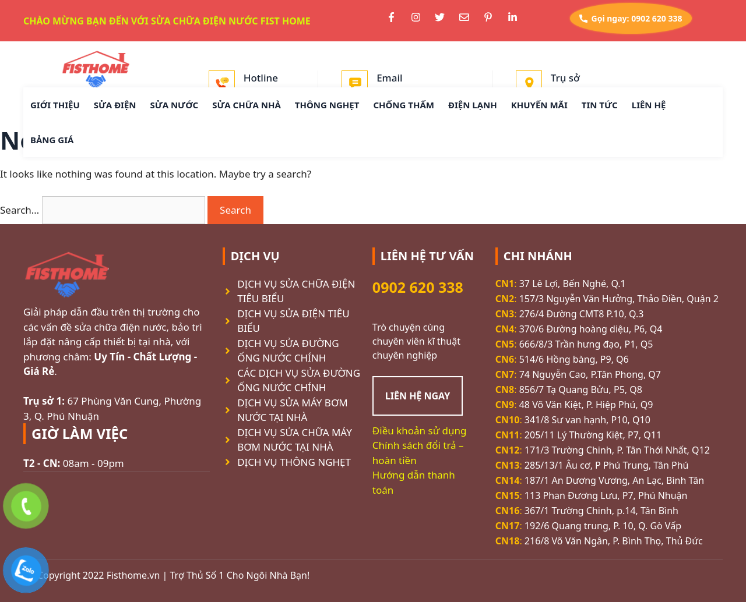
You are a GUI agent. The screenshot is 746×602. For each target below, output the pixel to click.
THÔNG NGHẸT (327, 105)
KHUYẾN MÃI (539, 105)
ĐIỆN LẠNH (472, 105)
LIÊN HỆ (649, 105)
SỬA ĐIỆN (115, 105)
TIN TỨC (600, 105)
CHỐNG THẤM (403, 105)
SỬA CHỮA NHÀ (246, 105)
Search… (19, 210)
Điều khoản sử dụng (419, 430)
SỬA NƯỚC (174, 105)
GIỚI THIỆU (55, 105)
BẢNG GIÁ (51, 140)
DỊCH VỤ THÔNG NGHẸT (294, 462)
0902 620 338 (417, 287)
